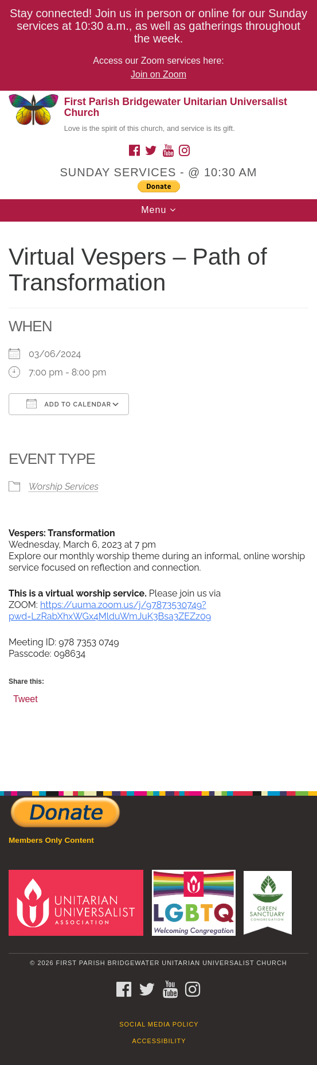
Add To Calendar (68, 403)
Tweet (25, 698)
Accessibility (159, 1040)
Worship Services (64, 486)
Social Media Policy (158, 1024)
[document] (158, 500)
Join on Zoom (158, 74)
